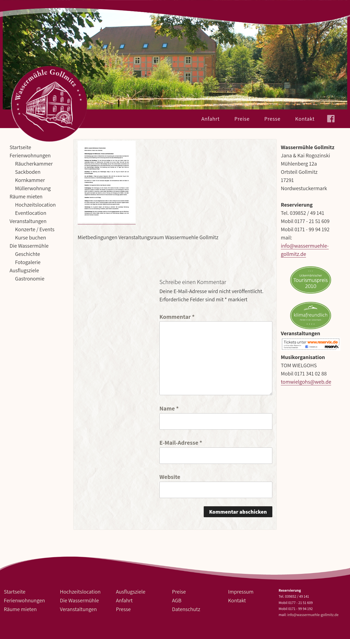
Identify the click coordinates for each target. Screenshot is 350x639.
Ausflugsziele (24, 270)
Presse (272, 118)
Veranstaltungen (28, 221)
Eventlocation (30, 212)
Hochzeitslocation (35, 204)
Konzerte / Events (34, 229)
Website (169, 476)
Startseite (20, 147)
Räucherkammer (34, 163)
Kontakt (305, 118)
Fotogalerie (27, 262)
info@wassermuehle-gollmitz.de (313, 614)
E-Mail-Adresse (180, 442)
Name (169, 407)
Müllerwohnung (33, 188)
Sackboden (27, 171)
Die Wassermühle (29, 245)
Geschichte (27, 254)
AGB (177, 600)
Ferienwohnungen (30, 155)
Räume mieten (26, 196)
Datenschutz (186, 609)
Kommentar (177, 316)
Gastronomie (29, 278)
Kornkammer (30, 180)
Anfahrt (210, 118)
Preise (241, 118)
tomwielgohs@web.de (306, 381)
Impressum (240, 591)
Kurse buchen (30, 237)
